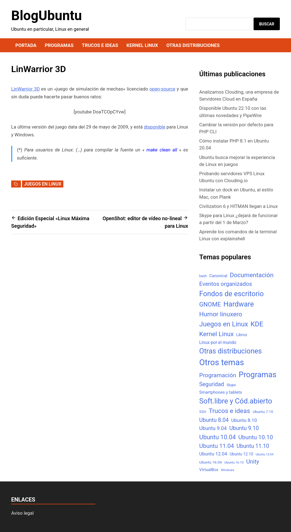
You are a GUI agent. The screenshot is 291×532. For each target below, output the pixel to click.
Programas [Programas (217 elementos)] (257, 374)
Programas (59, 45)
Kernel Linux (142, 45)
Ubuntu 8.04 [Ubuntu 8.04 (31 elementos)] (214, 420)
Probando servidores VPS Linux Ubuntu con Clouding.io (231, 177)
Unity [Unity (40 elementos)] (252, 461)
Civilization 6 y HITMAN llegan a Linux (238, 206)
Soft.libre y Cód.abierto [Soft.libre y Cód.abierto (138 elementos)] (235, 401)
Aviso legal (22, 513)
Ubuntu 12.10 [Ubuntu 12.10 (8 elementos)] (241, 454)
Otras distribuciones (193, 45)
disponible (154, 127)
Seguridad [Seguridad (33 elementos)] (211, 384)
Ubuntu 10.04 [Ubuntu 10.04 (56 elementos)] (217, 437)
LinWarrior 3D (25, 89)
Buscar (266, 24)
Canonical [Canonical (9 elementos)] (218, 275)
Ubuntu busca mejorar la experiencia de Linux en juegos (237, 161)
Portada (25, 45)
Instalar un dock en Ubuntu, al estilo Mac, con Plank (236, 193)
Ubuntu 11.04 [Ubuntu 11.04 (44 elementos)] (216, 446)
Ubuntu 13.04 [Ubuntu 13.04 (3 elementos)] (264, 454)
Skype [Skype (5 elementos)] (231, 385)
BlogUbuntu (46, 15)
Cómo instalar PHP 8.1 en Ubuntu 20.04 (234, 144)
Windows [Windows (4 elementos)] (227, 470)
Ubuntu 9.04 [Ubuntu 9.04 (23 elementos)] (213, 428)
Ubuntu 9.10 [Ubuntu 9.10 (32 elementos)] (244, 428)
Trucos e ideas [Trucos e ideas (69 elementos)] (229, 411)
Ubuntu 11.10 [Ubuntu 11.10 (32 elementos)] (253, 446)
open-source (162, 89)
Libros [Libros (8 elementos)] (241, 334)
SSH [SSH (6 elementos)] (202, 412)
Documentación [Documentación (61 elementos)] (251, 275)
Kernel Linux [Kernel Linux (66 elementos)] (216, 334)
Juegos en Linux (42, 184)
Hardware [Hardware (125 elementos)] (238, 304)
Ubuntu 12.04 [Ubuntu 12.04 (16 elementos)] (213, 454)
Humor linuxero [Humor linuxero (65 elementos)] (220, 314)
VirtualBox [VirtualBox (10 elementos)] (208, 469)
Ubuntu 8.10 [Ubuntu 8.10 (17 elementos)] (244, 420)
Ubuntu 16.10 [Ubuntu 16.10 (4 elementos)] (234, 462)
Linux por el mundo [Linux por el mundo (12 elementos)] (217, 342)
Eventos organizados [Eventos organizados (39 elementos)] (225, 284)
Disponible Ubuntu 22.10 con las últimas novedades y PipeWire (232, 111)
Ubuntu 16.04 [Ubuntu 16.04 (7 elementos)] (210, 462)
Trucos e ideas (100, 45)
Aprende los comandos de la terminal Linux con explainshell (238, 235)
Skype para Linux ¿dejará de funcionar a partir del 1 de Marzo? (238, 219)
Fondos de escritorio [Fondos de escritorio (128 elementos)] (231, 293)
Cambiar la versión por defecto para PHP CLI (236, 128)
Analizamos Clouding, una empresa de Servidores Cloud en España (239, 95)
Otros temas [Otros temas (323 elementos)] (221, 362)
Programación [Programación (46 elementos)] (217, 375)
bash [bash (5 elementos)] (203, 276)
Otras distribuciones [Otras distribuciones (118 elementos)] (230, 351)
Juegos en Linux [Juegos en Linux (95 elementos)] (223, 324)
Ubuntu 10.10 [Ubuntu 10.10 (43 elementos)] (255, 437)
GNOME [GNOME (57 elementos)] (210, 304)
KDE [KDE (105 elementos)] (257, 324)
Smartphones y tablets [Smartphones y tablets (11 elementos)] (220, 392)
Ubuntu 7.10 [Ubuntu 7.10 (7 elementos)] (263, 411)
